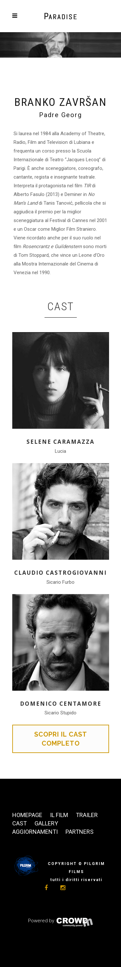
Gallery (46, 823)
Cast (19, 823)
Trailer (87, 815)
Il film (59, 815)
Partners (80, 831)
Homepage (27, 815)
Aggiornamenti (35, 831)
